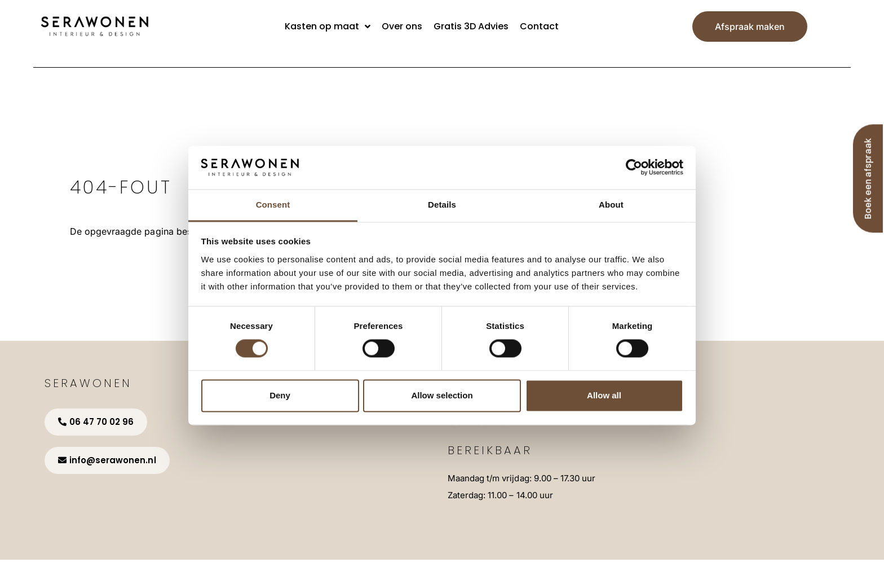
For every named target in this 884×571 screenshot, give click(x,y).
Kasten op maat (327, 26)
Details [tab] (442, 204)
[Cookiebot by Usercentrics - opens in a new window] (634, 167)
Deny (279, 395)
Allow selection (441, 395)
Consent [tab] (273, 204)
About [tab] (611, 204)
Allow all (604, 395)
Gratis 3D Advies (471, 26)
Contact (539, 26)
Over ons (402, 26)
